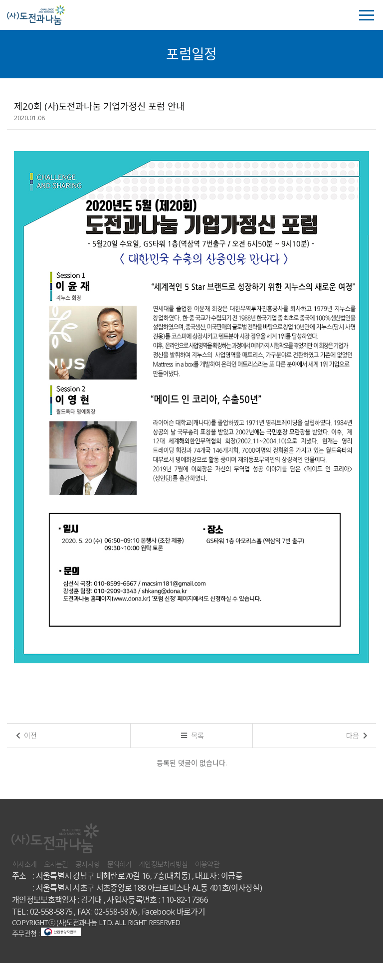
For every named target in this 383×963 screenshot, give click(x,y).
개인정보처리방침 (163, 864)
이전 (26, 735)
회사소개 (24, 864)
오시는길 (56, 864)
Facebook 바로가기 (173, 911)
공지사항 (87, 864)
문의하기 (119, 864)
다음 (357, 735)
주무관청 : (46, 933)
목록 (192, 735)
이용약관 (207, 864)
